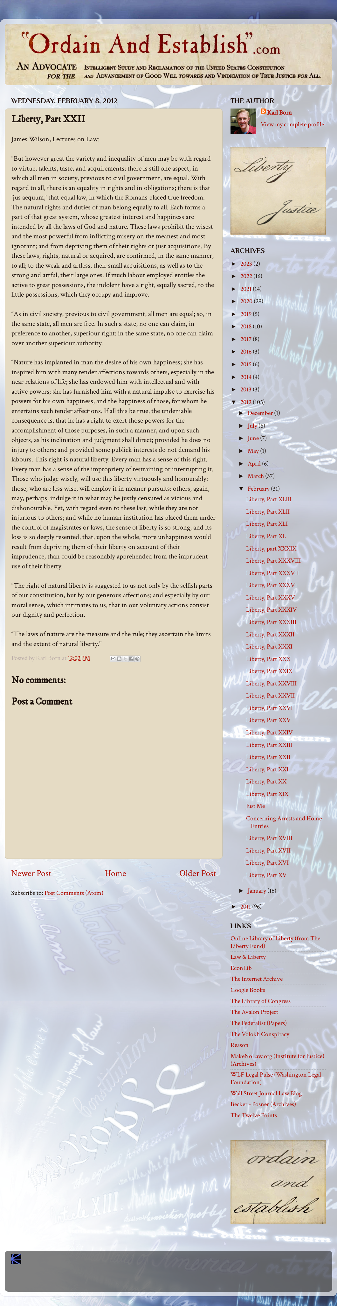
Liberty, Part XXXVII (272, 573)
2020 (247, 301)
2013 (246, 389)
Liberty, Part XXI (267, 769)
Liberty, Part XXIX (269, 671)
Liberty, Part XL (266, 536)
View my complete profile (292, 124)
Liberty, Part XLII (268, 512)
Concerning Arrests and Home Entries (284, 822)
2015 (246, 364)
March (256, 476)
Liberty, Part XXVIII (271, 683)
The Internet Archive (256, 979)
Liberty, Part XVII (268, 850)
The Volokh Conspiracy (259, 1034)
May (254, 451)
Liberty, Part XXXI (269, 646)
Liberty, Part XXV (268, 720)
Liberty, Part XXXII (270, 634)
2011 (246, 906)
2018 (246, 326)
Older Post (197, 873)
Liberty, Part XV (266, 875)
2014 (246, 377)
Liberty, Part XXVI (269, 708)
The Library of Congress (260, 1001)
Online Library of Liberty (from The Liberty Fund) (275, 942)
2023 (246, 264)
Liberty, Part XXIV (269, 732)
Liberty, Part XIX (267, 794)
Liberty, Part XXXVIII (273, 561)
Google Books (247, 990)
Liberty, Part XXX (268, 659)
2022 (246, 276)
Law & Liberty (248, 957)
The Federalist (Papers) (258, 1023)
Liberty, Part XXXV (270, 597)
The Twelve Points (253, 1115)
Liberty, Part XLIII (269, 499)
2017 (246, 339)
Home (115, 873)
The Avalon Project (254, 1012)
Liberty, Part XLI (267, 524)
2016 (246, 352)
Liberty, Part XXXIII (271, 622)
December (261, 413)
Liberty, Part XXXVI (271, 585)
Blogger (182, 1281)
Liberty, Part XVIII (269, 838)
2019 (246, 314)
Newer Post (31, 873)
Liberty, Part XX (266, 781)
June (254, 438)
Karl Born (279, 113)
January (257, 891)
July (253, 426)
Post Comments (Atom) (74, 893)
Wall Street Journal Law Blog (266, 1093)
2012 (246, 402)
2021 (246, 289)
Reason (239, 1045)
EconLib (241, 968)
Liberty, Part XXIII (269, 745)
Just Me (255, 806)
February (259, 489)
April (255, 464)
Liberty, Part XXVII (270, 696)
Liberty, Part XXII (268, 757)
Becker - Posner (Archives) (263, 1104)
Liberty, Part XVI (267, 863)
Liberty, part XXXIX (271, 548)
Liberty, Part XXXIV (271, 610)
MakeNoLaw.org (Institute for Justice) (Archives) (277, 1060)
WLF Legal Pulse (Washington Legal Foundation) (275, 1078)
